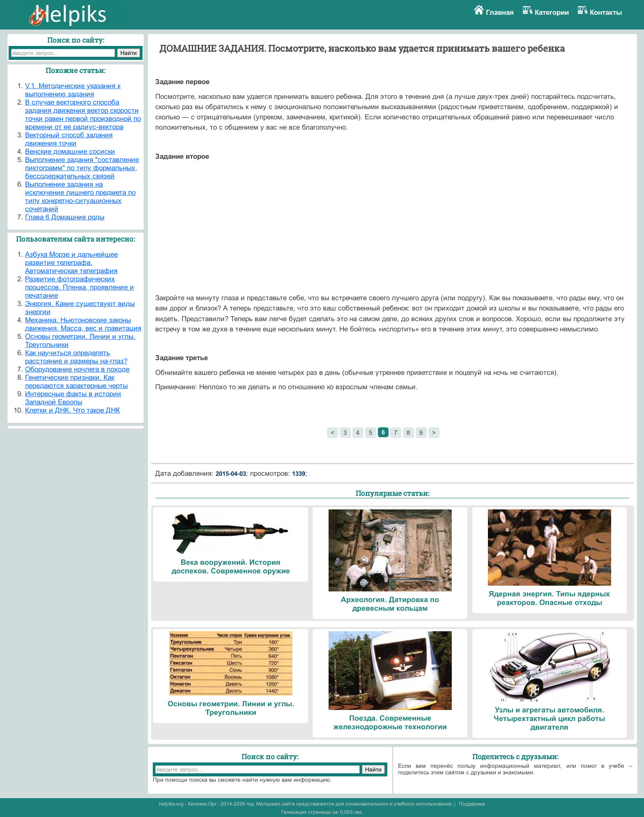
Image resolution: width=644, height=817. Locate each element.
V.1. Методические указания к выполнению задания (72, 90)
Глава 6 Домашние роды (64, 217)
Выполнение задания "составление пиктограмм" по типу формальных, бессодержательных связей (82, 168)
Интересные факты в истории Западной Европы (73, 398)
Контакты (606, 12)
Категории (552, 12)
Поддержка (472, 804)
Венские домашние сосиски (70, 151)
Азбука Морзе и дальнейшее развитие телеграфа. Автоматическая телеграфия (71, 263)
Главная (500, 12)
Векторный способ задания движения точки (69, 139)
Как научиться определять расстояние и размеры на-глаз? (76, 357)
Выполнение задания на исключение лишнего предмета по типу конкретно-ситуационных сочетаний (80, 196)
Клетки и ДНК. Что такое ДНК (72, 410)
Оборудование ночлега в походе (77, 369)
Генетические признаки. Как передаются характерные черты (76, 382)
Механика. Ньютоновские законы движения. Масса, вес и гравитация (83, 324)
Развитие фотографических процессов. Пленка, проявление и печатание (79, 287)
